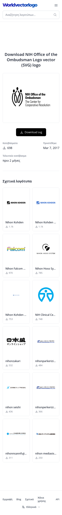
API (57, 499)
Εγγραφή (7, 499)
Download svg (31, 132)
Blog (18, 499)
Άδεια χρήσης (42, 499)
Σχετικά (29, 499)
